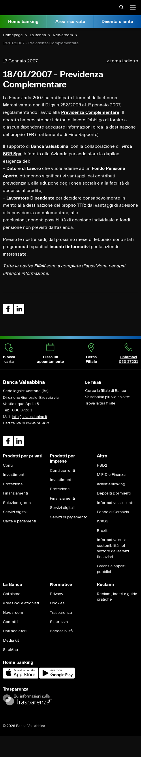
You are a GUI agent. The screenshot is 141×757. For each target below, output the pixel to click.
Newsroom (63, 35)
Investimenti (14, 474)
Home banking (23, 21)
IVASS (102, 521)
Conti (8, 465)
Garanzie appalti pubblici (111, 569)
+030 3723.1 (21, 410)
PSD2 (102, 465)
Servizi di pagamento (68, 517)
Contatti (10, 622)
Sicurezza (59, 622)
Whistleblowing (111, 484)
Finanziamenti (15, 493)
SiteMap (10, 649)
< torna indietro (122, 61)
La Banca (38, 35)
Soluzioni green (17, 503)
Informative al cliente (116, 503)
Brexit (102, 530)
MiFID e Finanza (111, 474)
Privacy (56, 594)
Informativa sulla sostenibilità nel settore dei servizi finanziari (113, 548)
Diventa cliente (117, 21)
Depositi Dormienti (114, 493)
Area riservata (70, 21)
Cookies (57, 603)
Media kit (11, 640)
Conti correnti (62, 470)
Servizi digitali (15, 512)
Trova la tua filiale (100, 403)
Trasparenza (61, 612)
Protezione (13, 484)
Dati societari (15, 631)
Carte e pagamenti (19, 521)
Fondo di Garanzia (113, 512)
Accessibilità (61, 631)
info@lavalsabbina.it (29, 417)
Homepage (13, 35)
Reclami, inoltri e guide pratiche (117, 597)
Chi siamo (11, 594)
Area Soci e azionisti (21, 603)
